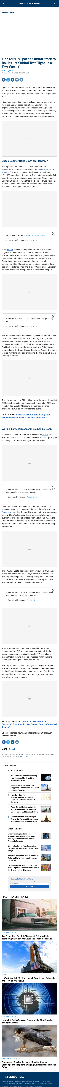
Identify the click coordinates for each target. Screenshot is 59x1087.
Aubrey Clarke (9, 71)
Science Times (24, 756)
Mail (21, 80)
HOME (5, 12)
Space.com (7, 512)
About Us (5, 1086)
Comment (17, 80)
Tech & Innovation (7, 1081)
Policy (43, 1081)
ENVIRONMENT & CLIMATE (11, 1059)
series (43, 169)
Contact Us (38, 1086)
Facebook (4, 80)
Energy (37, 1081)
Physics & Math (8, 1083)
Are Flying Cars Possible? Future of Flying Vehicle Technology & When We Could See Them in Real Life (27, 937)
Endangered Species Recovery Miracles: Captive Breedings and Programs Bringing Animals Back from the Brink (29, 1064)
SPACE (13, 12)
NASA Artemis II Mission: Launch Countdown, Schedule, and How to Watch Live (28, 979)
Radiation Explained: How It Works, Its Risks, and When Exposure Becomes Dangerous (23, 857)
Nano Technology (27, 1081)
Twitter (8, 80)
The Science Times (29, 3)
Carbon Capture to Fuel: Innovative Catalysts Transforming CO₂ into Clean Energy (23, 848)
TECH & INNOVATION (9, 933)
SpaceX (12, 749)
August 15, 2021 (33, 497)
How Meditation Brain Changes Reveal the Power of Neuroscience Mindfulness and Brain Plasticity (24, 819)
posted (10, 250)
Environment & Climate (45, 1083)
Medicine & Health (30, 1083)
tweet (47, 579)
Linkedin (12, 80)
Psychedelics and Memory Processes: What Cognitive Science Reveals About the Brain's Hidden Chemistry (23, 867)
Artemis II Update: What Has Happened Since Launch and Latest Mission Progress (25, 787)
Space (48, 1081)
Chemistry (19, 1083)
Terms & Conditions (16, 1086)
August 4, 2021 (32, 326)
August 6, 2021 (32, 240)
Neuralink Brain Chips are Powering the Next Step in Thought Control (27, 1021)
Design (17, 1081)
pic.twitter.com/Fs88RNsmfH (34, 235)
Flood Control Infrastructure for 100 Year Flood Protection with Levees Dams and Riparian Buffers (24, 809)
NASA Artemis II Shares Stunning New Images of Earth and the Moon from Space (24, 778)
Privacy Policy (28, 1086)
